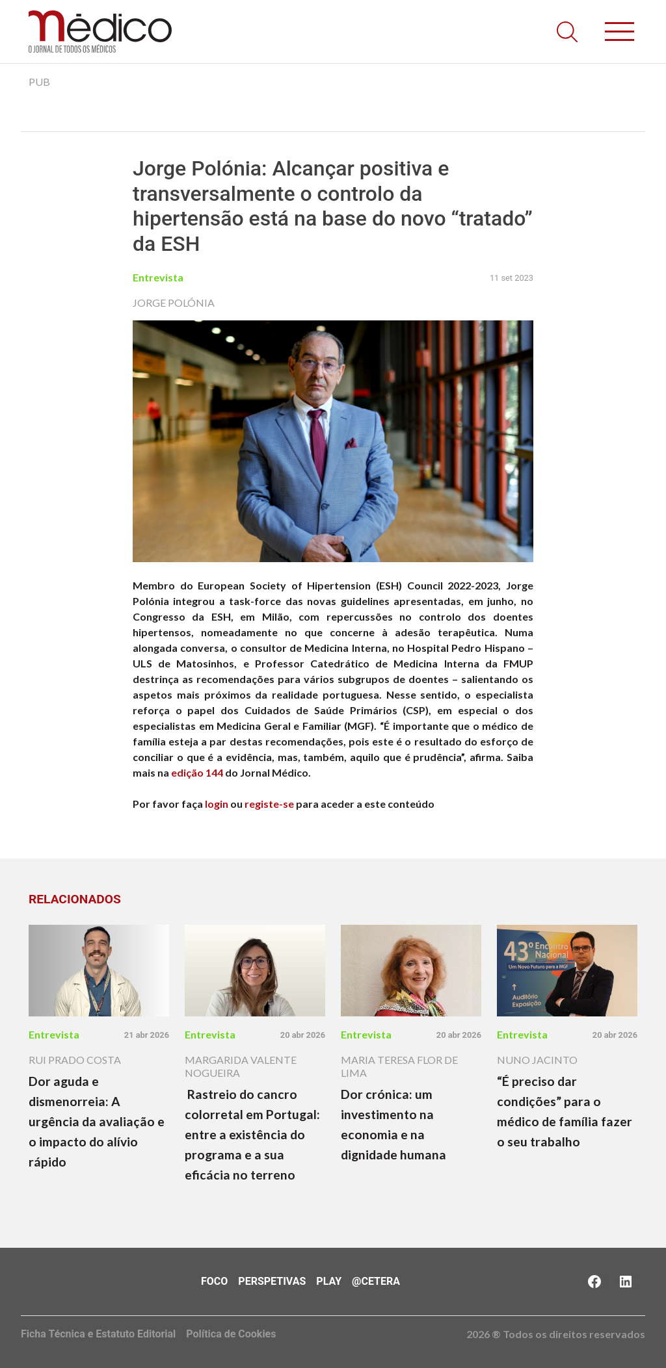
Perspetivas (272, 1281)
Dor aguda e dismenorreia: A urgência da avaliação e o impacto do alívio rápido (97, 1121)
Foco (214, 1281)
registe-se (269, 803)
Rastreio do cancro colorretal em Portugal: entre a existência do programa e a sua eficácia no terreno (252, 1134)
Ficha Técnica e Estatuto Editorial (98, 1334)
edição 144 (197, 772)
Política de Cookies (231, 1334)
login (216, 803)
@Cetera (376, 1281)
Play (328, 1281)
